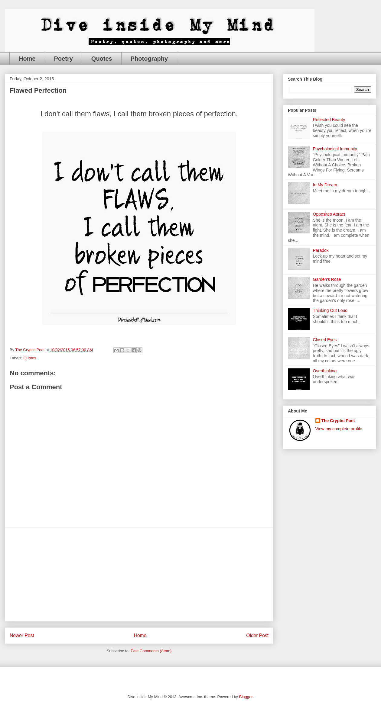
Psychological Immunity (335, 148)
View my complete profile (338, 428)
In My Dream (325, 184)
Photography (149, 58)
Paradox (321, 250)
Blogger (245, 697)
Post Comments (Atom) (151, 651)
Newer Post (22, 635)
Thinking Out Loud (330, 310)
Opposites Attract (329, 214)
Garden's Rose (327, 279)
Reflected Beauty (329, 119)
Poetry (63, 58)
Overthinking (325, 370)
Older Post (257, 635)
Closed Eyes (325, 339)
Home (27, 58)
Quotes (101, 58)
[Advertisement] (139, 574)
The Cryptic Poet (338, 420)
